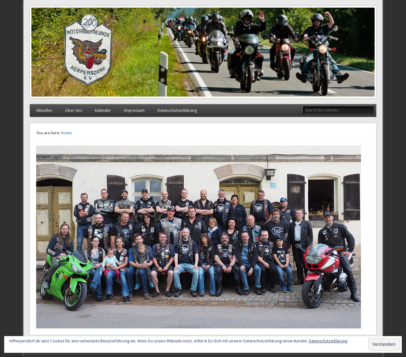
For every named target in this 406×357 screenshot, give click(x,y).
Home (66, 133)
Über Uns (73, 110)
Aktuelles (44, 110)
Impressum (134, 110)
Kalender (103, 110)
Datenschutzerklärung (177, 110)
